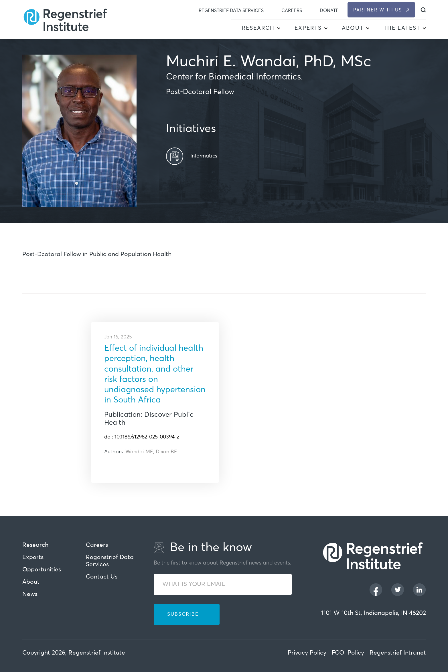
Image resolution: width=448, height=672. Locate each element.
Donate (329, 10)
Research (258, 28)
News (30, 594)
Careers (291, 10)
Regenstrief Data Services (231, 10)
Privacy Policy (307, 653)
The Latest (402, 28)
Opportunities (41, 570)
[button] (278, 29)
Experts (308, 28)
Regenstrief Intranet (398, 653)
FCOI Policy (348, 653)
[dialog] (423, 10)
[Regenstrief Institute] (65, 19)
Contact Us (101, 577)
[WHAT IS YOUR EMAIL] (223, 584)
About (353, 28)
